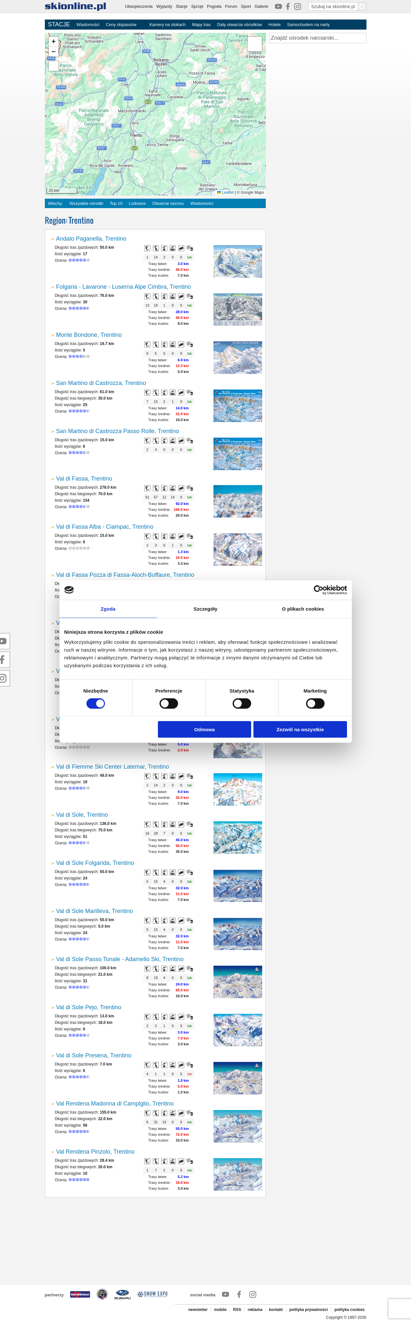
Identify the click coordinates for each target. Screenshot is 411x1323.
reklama (255, 1309)
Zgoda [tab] (108, 608)
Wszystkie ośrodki (86, 203)
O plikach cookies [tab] (303, 608)
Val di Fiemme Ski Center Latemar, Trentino (112, 766)
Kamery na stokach (167, 24)
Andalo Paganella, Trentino (91, 238)
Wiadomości (87, 24)
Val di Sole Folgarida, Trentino (95, 863)
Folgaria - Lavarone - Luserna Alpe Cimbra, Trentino (123, 287)
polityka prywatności (308, 1309)
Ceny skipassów (121, 24)
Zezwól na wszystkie (300, 729)
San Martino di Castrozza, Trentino (101, 383)
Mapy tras (201, 24)
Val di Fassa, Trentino (84, 478)
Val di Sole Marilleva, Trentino (94, 911)
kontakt (276, 1309)
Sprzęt (197, 6)
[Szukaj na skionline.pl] (362, 6)
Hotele (274, 24)
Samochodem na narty (308, 24)
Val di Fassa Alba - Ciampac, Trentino (105, 526)
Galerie (261, 6)
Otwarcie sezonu (168, 203)
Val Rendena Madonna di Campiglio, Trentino (115, 1103)
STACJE (59, 24)
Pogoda (214, 6)
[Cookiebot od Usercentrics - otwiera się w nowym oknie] (318, 590)
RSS (237, 1309)
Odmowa (204, 729)
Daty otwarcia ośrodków (239, 24)
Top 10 (116, 203)
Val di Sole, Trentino (82, 815)
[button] (53, 42)
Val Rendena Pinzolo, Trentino (95, 1151)
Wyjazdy (164, 6)
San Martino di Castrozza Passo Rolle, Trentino (117, 431)
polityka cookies (349, 1309)
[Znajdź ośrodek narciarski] (317, 38)
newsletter (197, 1309)
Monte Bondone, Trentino (89, 335)
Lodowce (137, 203)
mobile (220, 1309)
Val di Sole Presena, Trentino (94, 1055)
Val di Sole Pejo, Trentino (89, 1007)
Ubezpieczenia (139, 6)
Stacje (181, 6)
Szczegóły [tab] (205, 608)
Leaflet (225, 192)
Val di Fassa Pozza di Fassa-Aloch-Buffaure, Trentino (125, 575)
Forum (231, 6)
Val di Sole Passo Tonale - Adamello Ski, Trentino (120, 959)
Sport (246, 6)
